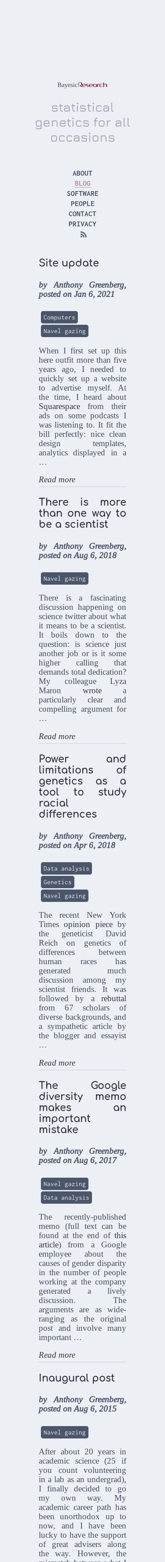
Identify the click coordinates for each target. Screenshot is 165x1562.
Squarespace (59, 406)
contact (82, 214)
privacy (82, 224)
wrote (92, 690)
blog (83, 183)
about (82, 173)
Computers (59, 317)
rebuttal (113, 998)
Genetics (58, 882)
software (83, 193)
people (83, 203)
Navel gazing (65, 330)
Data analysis (66, 868)
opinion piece (88, 924)
